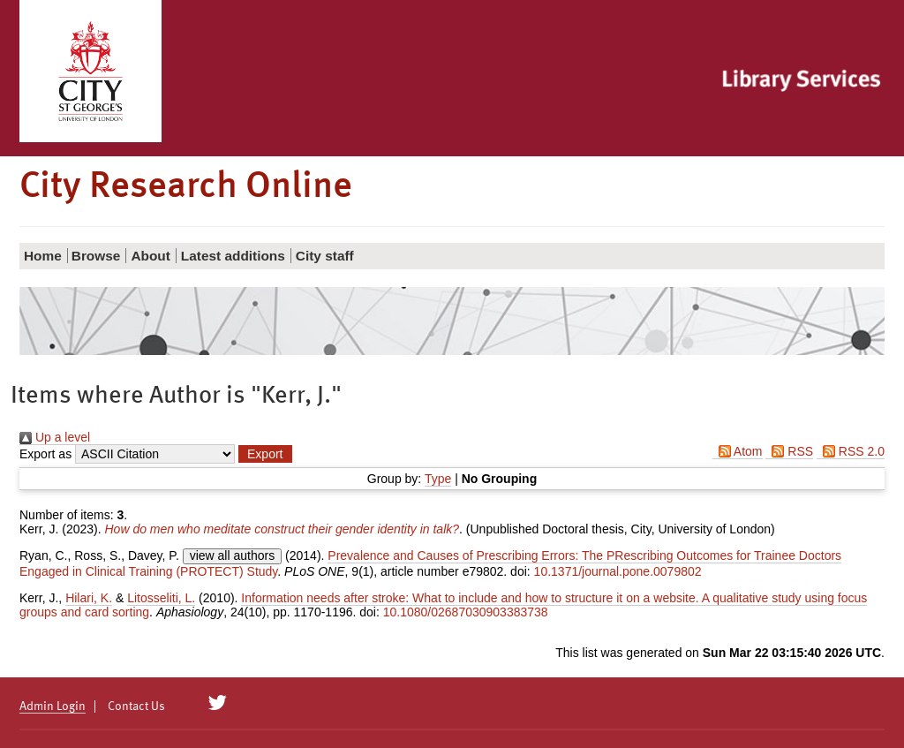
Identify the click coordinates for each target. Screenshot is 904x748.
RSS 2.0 (851, 451)
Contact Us (136, 706)
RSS (789, 451)
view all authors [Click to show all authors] (232, 555)
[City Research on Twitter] (217, 703)
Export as (45, 454)
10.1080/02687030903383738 (465, 612)
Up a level (54, 437)
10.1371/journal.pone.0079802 (618, 571)
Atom (737, 451)
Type (438, 479)
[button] (264, 454)
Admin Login (52, 706)
